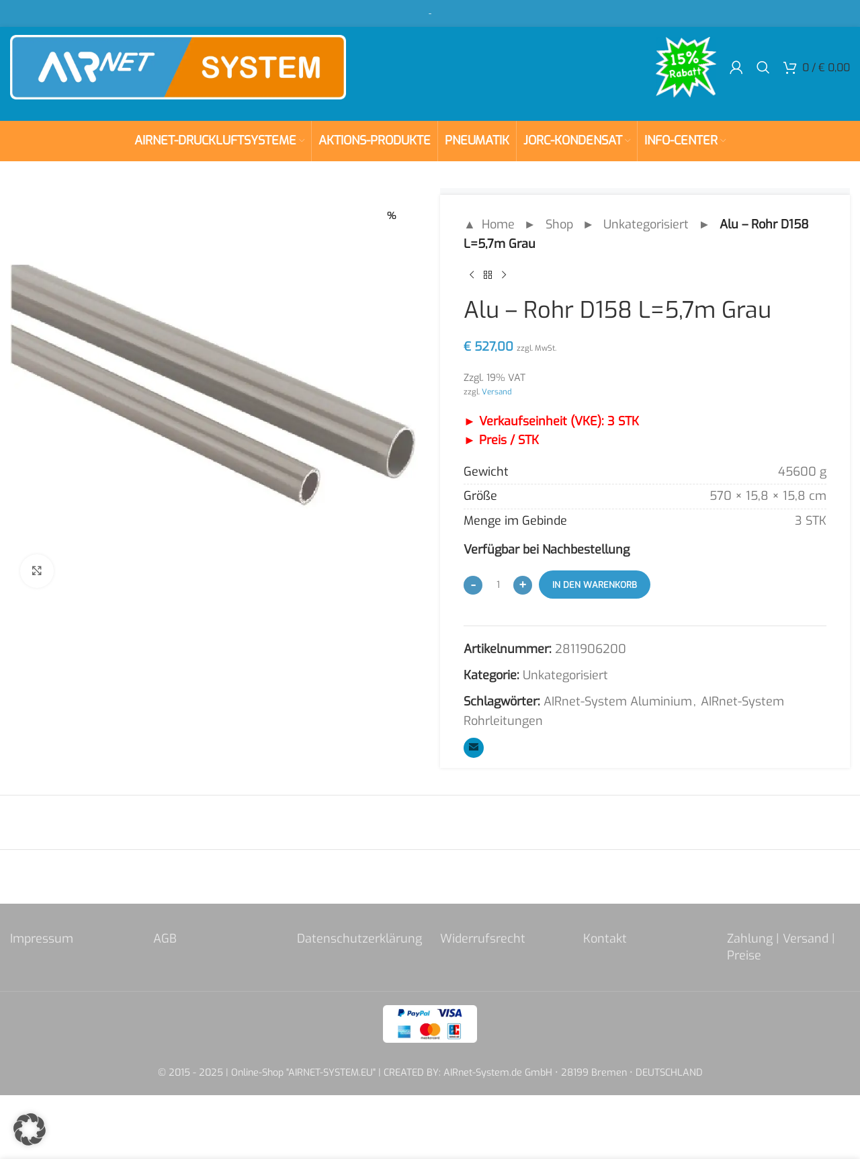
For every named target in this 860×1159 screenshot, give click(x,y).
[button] (29, 1129)
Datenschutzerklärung (359, 939)
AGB (165, 939)
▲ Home (489, 224)
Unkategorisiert (646, 224)
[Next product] (504, 275)
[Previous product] (472, 275)
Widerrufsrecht (482, 939)
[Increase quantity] (522, 585)
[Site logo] (178, 66)
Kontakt (605, 939)
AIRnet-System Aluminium (618, 701)
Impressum (41, 939)
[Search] (763, 67)
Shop (559, 224)
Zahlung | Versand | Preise (781, 947)
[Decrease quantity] (473, 585)
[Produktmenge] (498, 584)
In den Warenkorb (594, 585)
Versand (497, 391)
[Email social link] (474, 748)
